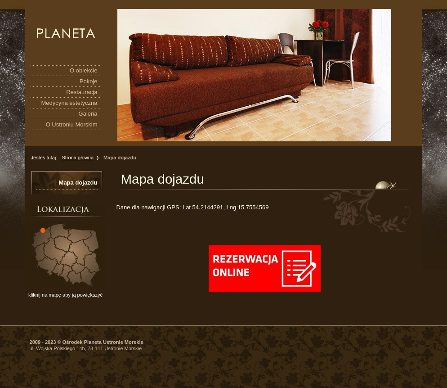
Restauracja (81, 92)
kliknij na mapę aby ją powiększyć (65, 295)
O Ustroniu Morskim (72, 124)
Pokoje (89, 81)
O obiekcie (83, 70)
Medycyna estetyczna (69, 102)
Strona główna (78, 157)
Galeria (88, 113)
